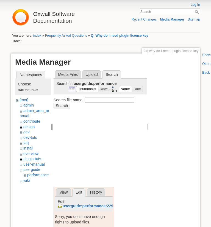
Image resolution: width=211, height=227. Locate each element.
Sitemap (194, 19)
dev (26, 132)
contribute (31, 121)
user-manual (34, 164)
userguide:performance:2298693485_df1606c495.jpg (110, 206)
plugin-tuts (32, 159)
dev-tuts (30, 137)
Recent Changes (144, 19)
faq (26, 142)
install (28, 148)
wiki (26, 180)
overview (30, 153)
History (96, 192)
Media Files (68, 74)
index (37, 36)
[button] (87, 89)
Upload (92, 74)
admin (28, 105)
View (63, 192)
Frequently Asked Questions (66, 36)
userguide (31, 169)
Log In (195, 5)
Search (197, 12)
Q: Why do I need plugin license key (119, 36)
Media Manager (172, 19)
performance (38, 175)
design (29, 127)
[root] (24, 100)
